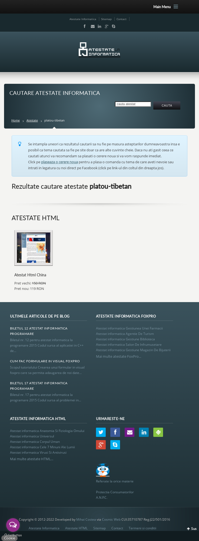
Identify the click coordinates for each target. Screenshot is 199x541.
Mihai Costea (86, 519)
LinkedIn (98, 26)
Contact (122, 19)
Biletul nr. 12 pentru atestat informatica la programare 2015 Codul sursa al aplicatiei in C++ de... (47, 345)
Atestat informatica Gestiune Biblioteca (125, 339)
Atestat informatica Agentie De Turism (125, 333)
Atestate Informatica (82, 19)
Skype (115, 444)
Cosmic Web (111, 519)
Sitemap (106, 19)
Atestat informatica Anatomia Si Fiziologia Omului (47, 430)
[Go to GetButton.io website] (13, 535)
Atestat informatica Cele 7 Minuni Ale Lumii (42, 447)
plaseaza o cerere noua (59, 161)
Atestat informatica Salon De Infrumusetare (129, 344)
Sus (194, 528)
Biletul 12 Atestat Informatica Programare (39, 331)
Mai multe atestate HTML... (31, 458)
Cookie (9, 538)
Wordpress (158, 432)
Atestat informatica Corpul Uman (35, 441)
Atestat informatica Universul (32, 436)
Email (91, 26)
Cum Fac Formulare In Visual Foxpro (45, 361)
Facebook (84, 26)
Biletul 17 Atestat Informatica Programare (39, 385)
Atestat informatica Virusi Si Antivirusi (38, 452)
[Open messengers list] (13, 525)
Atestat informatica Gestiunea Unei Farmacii (129, 328)
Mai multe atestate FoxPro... (118, 356)
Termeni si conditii (142, 528)
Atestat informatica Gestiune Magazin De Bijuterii (133, 350)
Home (15, 120)
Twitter (101, 432)
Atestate (32, 120)
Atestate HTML (76, 528)
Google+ (105, 26)
